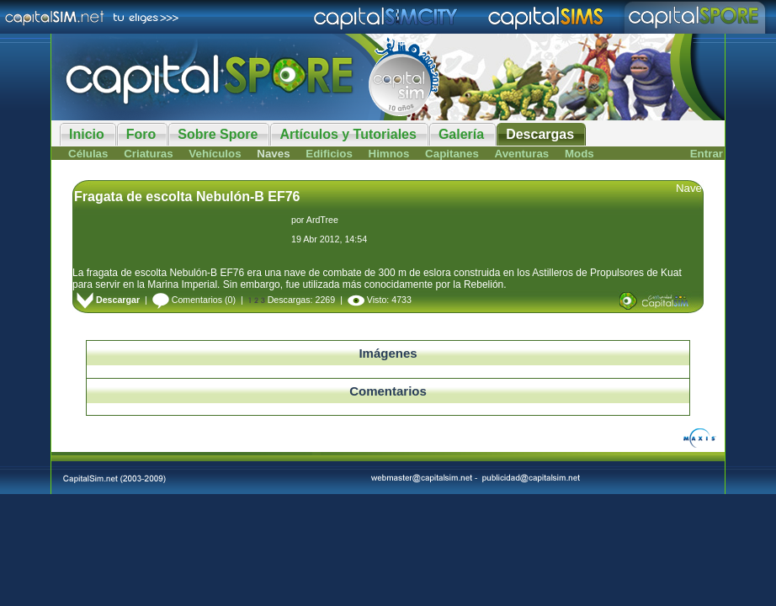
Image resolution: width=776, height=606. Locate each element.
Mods (579, 153)
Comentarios (187, 300)
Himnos (389, 153)
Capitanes (452, 153)
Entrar (706, 153)
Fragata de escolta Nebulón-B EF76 (187, 196)
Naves (273, 153)
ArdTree (322, 220)
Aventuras (522, 153)
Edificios (329, 153)
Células (88, 153)
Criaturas (148, 153)
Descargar (108, 300)
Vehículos (215, 153)
